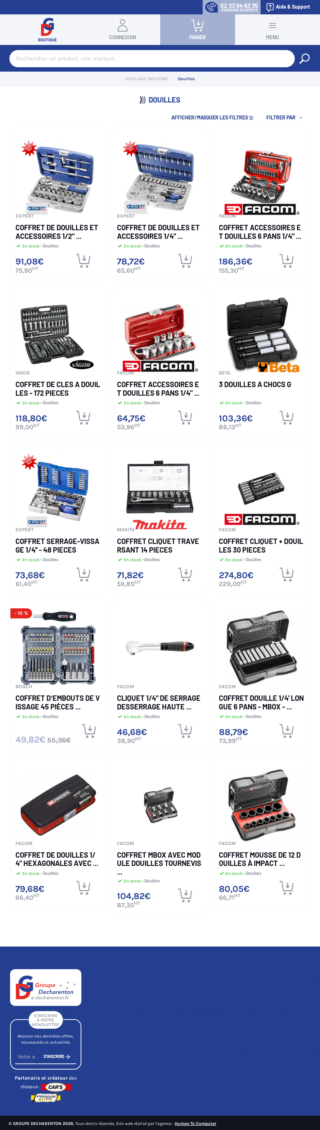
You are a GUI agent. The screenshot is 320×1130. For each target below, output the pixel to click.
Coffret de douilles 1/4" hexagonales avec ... (56, 859)
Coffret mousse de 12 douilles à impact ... (260, 859)
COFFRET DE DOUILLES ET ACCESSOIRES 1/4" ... (158, 231)
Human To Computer (195, 1123)
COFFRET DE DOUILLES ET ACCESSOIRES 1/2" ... (56, 231)
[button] (285, 117)
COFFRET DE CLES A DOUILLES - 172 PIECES (57, 388)
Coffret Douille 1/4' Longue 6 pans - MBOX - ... (261, 702)
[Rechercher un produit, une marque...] (304, 59)
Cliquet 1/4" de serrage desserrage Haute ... (158, 702)
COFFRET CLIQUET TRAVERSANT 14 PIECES (158, 545)
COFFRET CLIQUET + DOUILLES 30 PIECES (261, 545)
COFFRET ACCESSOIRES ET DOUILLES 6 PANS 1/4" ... (260, 231)
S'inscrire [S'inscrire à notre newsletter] (57, 1060)
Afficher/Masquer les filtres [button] (212, 117)
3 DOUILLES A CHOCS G (255, 384)
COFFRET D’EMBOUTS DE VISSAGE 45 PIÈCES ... (57, 702)
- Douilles (49, 246)
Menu (272, 29)
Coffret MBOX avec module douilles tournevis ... (159, 863)
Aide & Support (288, 7)
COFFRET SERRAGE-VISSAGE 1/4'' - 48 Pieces (57, 545)
